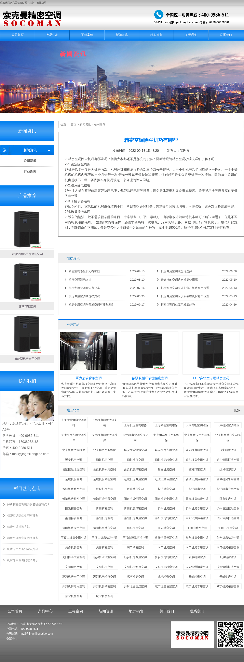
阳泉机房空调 (227, 498)
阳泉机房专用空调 (166, 498)
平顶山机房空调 (228, 528)
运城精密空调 (227, 469)
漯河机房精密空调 (104, 576)
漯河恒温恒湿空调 (228, 566)
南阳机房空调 (104, 518)
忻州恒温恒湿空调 (228, 508)
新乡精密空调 (227, 557)
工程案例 (87, 35)
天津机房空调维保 (228, 425)
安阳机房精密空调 (166, 566)
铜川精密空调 (135, 459)
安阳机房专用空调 (135, 566)
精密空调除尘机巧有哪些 (20, 515)
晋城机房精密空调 (73, 489)
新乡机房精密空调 (166, 557)
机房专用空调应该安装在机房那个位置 (197, 288)
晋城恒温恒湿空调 (197, 479)
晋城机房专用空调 (228, 479)
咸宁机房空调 (73, 596)
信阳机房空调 (135, 528)
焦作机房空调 (73, 547)
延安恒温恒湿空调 (135, 450)
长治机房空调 (197, 489)
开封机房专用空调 (73, 586)
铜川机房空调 (104, 459)
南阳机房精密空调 (166, 518)
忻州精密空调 (104, 508)
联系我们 (226, 35)
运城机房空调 (73, 479)
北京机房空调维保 (73, 450)
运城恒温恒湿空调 (166, 479)
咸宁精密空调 (104, 596)
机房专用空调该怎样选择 (197, 271)
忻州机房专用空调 (197, 508)
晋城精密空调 (135, 489)
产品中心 (52, 35)
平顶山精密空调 (197, 528)
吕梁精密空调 (197, 469)
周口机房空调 (166, 547)
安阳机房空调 (104, 566)
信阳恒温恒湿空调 (228, 518)
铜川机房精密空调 (166, 459)
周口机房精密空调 (228, 547)
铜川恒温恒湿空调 (228, 459)
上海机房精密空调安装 (104, 422)
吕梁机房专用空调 (104, 469)
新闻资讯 (122, 35)
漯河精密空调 (166, 576)
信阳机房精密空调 (104, 528)
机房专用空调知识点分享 (20, 549)
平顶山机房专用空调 (73, 537)
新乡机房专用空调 (135, 557)
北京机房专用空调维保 (197, 437)
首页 (73, 124)
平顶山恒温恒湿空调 (135, 537)
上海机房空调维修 (135, 425)
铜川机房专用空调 (197, 459)
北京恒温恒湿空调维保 (166, 437)
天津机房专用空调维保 (73, 437)
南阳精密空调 (73, 518)
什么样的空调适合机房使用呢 (197, 280)
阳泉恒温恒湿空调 (135, 498)
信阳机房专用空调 (73, 528)
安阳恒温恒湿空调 (197, 566)
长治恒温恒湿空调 (104, 498)
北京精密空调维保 (104, 450)
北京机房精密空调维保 (228, 437)
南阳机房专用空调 (135, 518)
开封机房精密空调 (104, 586)
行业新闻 (30, 171)
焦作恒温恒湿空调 (166, 537)
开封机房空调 (227, 576)
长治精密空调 (166, 489)
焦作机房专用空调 (197, 537)
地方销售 (156, 35)
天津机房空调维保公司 (135, 437)
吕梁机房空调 (166, 469)
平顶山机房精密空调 (104, 537)
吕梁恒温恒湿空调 (73, 469)
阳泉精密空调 (73, 508)
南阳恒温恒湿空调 (197, 518)
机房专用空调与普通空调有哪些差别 (105, 304)
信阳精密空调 (166, 528)
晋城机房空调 (104, 489)
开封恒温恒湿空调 (135, 586)
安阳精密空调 (73, 566)
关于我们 (191, 35)
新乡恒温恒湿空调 (104, 557)
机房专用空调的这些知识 (20, 560)
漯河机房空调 (135, 576)
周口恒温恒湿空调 (73, 557)
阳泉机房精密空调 (197, 498)
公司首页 (18, 35)
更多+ (238, 410)
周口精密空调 (135, 547)
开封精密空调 (197, 576)
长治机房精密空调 (73, 498)
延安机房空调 (73, 459)
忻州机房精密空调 (135, 508)
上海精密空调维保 (166, 425)
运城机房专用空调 (135, 479)
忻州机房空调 (166, 508)
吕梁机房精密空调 (135, 469)
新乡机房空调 (197, 557)
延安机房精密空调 (197, 450)
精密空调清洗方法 (16, 526)
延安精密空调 (227, 450)
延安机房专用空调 (166, 450)
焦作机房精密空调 (228, 537)
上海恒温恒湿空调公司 (73, 422)
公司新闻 (30, 161)
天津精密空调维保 (197, 425)
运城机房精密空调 (104, 479)
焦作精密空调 (104, 547)
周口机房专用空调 (197, 547)
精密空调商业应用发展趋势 (197, 304)
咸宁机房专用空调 (197, 586)
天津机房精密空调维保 (104, 437)
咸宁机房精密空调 (228, 586)
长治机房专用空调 (228, 489)
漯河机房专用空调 (73, 576)
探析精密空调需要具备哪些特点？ (26, 504)
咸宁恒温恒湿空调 (166, 586)
